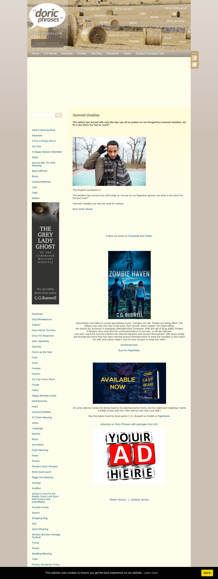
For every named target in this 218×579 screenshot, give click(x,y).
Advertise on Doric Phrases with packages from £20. (129, 424)
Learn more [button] (151, 572)
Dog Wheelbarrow (42, 319)
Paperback (163, 416)
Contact (82, 53)
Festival (36, 368)
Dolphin (36, 324)
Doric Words (85, 209)
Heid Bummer (39, 401)
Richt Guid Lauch (41, 472)
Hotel (35, 406)
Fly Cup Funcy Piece (43, 379)
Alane (35, 157)
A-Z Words (50, 53)
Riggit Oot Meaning (42, 477)
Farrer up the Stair (42, 352)
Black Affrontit (39, 171)
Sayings (36, 482)
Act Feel (36, 146)
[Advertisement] (109, 82)
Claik (34, 192)
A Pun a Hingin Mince (44, 141)
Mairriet (36, 433)
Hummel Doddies (41, 412)
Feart (35, 363)
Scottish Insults (40, 507)
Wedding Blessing (42, 553)
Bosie (35, 176)
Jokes (35, 423)
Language (37, 428)
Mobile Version (118, 499)
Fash (34, 357)
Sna (34, 523)
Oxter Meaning (40, 450)
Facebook (113, 53)
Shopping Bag (40, 518)
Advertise (67, 53)
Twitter (127, 53)
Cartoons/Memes (41, 181)
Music (35, 439)
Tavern (35, 548)
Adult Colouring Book (43, 130)
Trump (35, 542)
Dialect (36, 198)
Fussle (35, 384)
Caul (34, 187)
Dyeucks (36, 346)
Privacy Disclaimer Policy (46, 564)
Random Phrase (47, 43)
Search (36, 512)
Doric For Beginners (43, 335)
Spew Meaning (40, 529)
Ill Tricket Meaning (42, 417)
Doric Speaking (40, 341)
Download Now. (129, 345)
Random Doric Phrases (45, 466)
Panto (35, 455)
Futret (35, 390)
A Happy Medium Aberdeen (47, 151)
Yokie (35, 559)
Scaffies (36, 488)
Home (35, 53)
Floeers (36, 373)
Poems (36, 461)
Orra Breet (37, 444)
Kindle (150, 416)
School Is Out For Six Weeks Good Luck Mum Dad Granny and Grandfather (45, 497)
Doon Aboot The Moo (43, 330)
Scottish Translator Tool (150, 53)
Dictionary (37, 314)
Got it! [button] (207, 573)
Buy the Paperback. (129, 350)
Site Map (96, 53)
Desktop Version (140, 499)
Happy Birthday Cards (44, 395)
